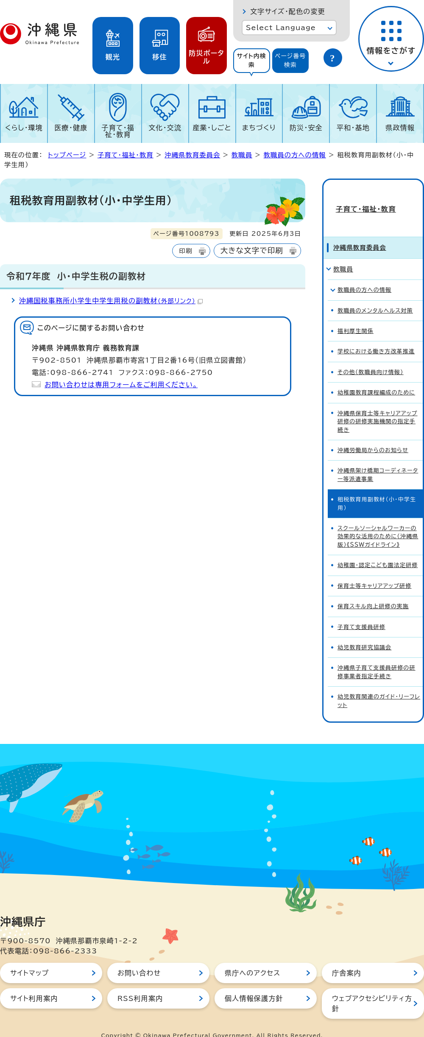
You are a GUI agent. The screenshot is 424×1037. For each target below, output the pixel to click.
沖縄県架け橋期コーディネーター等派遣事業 (378, 460)
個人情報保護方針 (254, 983)
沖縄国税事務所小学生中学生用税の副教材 (111, 300)
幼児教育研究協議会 (364, 632)
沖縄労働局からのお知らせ (373, 435)
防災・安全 (306, 127)
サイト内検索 (251, 60)
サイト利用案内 (34, 983)
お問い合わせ (139, 958)
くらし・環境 (24, 127)
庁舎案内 (346, 958)
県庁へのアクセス (252, 958)
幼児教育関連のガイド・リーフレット (379, 686)
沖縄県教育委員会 (192, 155)
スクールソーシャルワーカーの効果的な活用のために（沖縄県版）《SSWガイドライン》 (378, 522)
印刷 (185, 251)
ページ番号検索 (290, 60)
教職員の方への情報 (295, 155)
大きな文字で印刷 (251, 250)
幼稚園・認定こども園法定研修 (378, 550)
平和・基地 (353, 127)
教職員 (242, 155)
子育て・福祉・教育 (118, 131)
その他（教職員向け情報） (371, 357)
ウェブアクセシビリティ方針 (372, 988)
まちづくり (259, 127)
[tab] (251, 60)
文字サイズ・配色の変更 (287, 11)
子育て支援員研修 (361, 612)
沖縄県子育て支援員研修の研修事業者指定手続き (377, 657)
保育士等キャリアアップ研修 (374, 571)
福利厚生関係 (356, 316)
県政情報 (400, 127)
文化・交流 (164, 127)
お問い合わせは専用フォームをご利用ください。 (121, 384)
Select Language (281, 27)
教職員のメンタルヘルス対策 (375, 295)
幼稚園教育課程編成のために (376, 377)
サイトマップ (29, 958)
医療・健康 (70, 127)
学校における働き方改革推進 (376, 336)
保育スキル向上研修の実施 (373, 591)
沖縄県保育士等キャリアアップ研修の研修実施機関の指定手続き (378, 407)
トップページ (67, 155)
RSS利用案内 (140, 983)
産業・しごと (211, 127)
